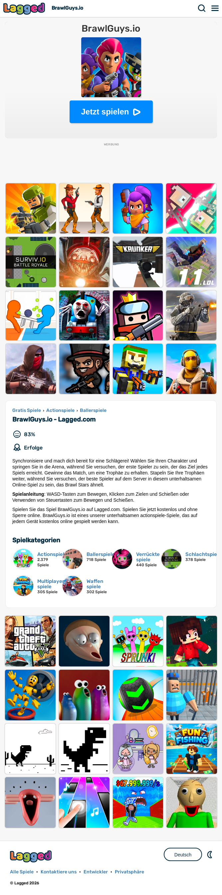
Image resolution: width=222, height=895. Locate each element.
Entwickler (96, 872)
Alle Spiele (22, 872)
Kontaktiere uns (59, 872)
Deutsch (182, 854)
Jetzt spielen (105, 111)
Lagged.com (31, 856)
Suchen (202, 8)
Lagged (25, 8)
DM (210, 854)
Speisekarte (215, 8)
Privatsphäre (129, 872)
